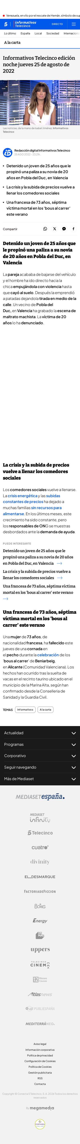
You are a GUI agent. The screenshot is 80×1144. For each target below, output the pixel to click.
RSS (40, 1078)
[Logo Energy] (40, 921)
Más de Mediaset (40, 778)
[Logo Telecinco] (40, 833)
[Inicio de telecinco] (5, 24)
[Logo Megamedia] (42, 1108)
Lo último (10, 33)
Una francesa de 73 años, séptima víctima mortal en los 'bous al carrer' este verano (39, 592)
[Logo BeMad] (40, 935)
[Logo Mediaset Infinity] (40, 818)
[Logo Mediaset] (40, 799)
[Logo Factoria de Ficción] (40, 891)
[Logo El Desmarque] (40, 877)
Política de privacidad (40, 1055)
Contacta (40, 1084)
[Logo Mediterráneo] (40, 1023)
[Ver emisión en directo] (56, 24)
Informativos (25, 709)
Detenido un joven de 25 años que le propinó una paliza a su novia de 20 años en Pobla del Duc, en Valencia (38, 557)
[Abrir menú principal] (74, 24)
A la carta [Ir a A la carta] (12, 42)
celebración (48, 654)
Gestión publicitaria (40, 1072)
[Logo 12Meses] (40, 979)
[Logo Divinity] (40, 862)
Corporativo (40, 755)
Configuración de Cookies (40, 1061)
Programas (40, 744)
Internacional (72, 33)
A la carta (45, 709)
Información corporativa (40, 1049)
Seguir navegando (40, 767)
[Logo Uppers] (40, 950)
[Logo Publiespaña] (40, 1009)
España (25, 33)
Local (38, 33)
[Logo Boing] (40, 906)
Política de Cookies (40, 1066)
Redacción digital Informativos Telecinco (42, 150)
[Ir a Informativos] (24, 24)
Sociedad (52, 33)
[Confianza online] (40, 1128)
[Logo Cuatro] (40, 847)
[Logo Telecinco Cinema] (40, 965)
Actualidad (40, 732)
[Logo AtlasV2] (40, 994)
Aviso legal (40, 1043)
